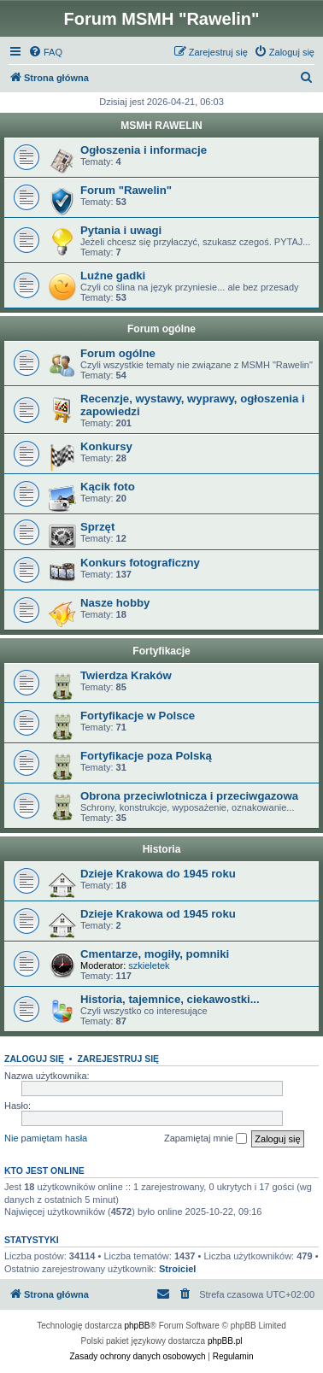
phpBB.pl (225, 1341)
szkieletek (148, 965)
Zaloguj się (34, 1058)
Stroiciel (177, 1269)
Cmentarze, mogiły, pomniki (154, 954)
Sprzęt (97, 526)
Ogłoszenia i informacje (143, 150)
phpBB (137, 1325)
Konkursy (106, 446)
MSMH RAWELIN (161, 126)
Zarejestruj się (118, 1058)
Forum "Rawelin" (126, 190)
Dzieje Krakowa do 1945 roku (158, 873)
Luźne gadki (112, 275)
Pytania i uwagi (121, 230)
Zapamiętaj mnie (205, 1139)
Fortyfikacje (161, 651)
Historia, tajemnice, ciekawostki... (170, 999)
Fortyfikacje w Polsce (137, 715)
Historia (162, 849)
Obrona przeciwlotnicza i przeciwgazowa (189, 795)
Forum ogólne (161, 329)
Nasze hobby (115, 602)
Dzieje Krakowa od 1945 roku (158, 913)
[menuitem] (45, 52)
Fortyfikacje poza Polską (146, 755)
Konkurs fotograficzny (140, 562)
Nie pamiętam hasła (45, 1138)
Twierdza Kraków (126, 675)
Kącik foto (107, 486)
